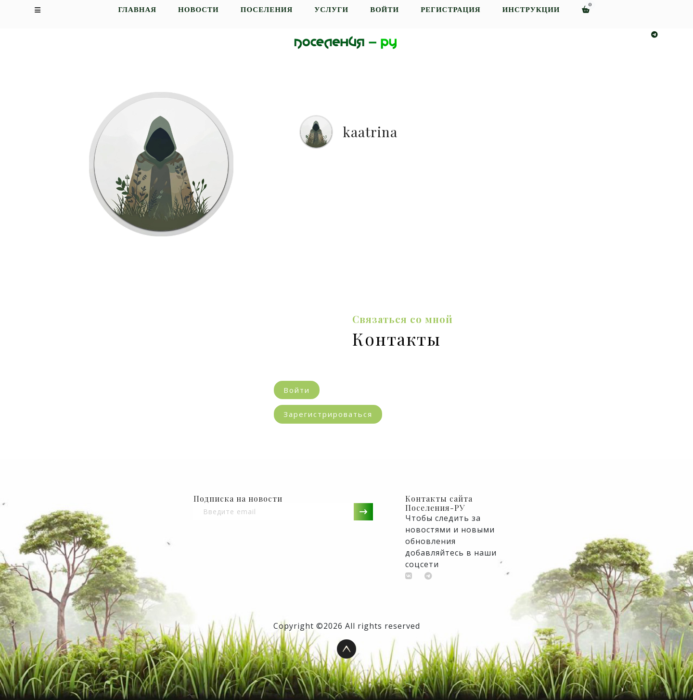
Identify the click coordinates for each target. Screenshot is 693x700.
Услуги (331, 10)
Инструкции (531, 10)
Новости (198, 10)
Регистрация (450, 10)
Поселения (267, 10)
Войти (384, 10)
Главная (137, 10)
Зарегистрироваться (327, 414)
